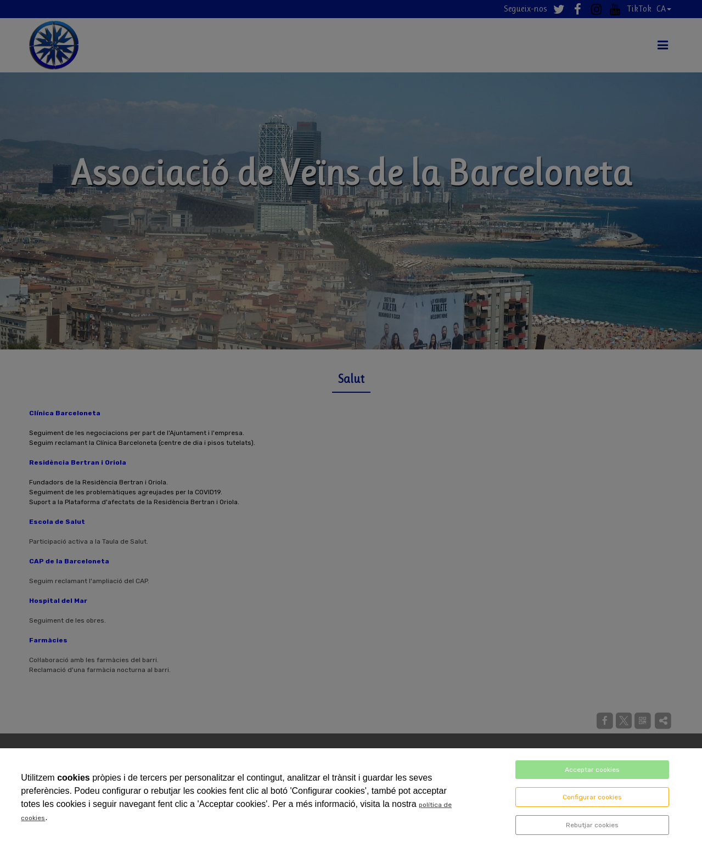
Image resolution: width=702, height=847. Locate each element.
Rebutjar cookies (592, 825)
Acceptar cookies (592, 769)
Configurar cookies (592, 797)
